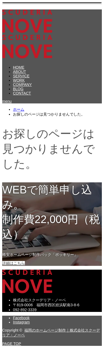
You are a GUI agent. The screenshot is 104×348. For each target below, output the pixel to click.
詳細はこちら (13, 263)
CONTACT (22, 93)
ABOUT (19, 71)
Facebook (21, 318)
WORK (19, 80)
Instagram (21, 322)
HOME (18, 67)
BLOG (18, 89)
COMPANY (22, 84)
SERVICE (21, 76)
